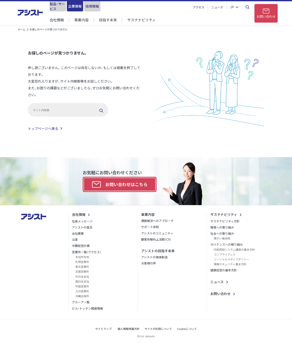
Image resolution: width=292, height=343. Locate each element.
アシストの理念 (82, 227)
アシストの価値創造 (154, 257)
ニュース (217, 7)
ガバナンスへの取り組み (226, 244)
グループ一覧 (80, 302)
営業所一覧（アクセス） (86, 252)
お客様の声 (148, 263)
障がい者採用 (222, 238)
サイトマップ (103, 329)
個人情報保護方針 (128, 329)
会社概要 (78, 233)
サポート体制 (150, 227)
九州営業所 (82, 291)
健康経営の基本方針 (223, 270)
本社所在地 (82, 257)
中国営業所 (82, 286)
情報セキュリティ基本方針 (230, 264)
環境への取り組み (222, 227)
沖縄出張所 (82, 296)
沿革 (75, 239)
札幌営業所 (82, 262)
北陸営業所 (82, 272)
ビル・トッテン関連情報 (87, 308)
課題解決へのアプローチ (157, 221)
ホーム (21, 29)
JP (232, 7)
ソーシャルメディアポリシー (231, 259)
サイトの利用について (158, 329)
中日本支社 (82, 277)
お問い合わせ (220, 293)
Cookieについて (187, 329)
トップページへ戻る (43, 128)
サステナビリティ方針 (225, 221)
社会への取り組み (222, 233)
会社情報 (57, 19)
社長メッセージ (82, 221)
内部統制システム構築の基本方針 (234, 250)
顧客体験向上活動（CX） (156, 239)
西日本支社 (82, 281)
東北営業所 (82, 267)
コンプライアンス (224, 254)
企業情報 (101, 6)
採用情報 (135, 6)
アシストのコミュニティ (157, 233)
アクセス (198, 7)
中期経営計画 (81, 246)
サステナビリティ (141, 19)
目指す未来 (108, 19)
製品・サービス (66, 6)
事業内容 (81, 19)
